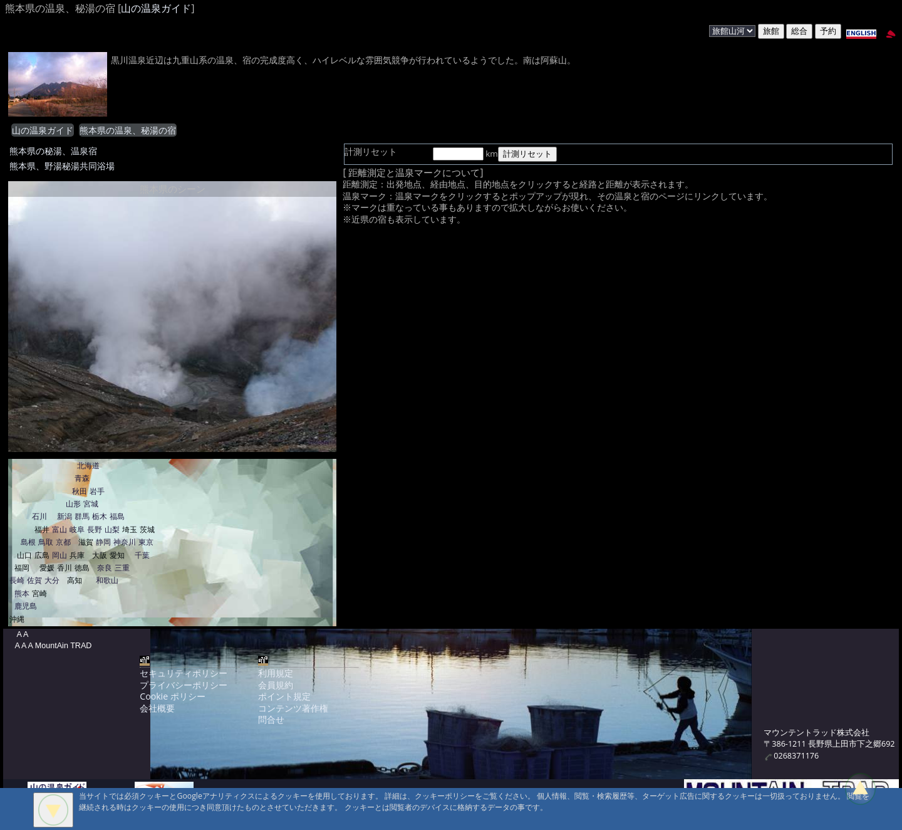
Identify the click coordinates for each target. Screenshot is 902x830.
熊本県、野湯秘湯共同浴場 (62, 166)
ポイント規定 (284, 696)
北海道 (88, 465)
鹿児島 (25, 606)
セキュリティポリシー (183, 673)
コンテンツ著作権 (293, 708)
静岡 (103, 542)
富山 (59, 529)
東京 (145, 542)
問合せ (271, 719)
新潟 (64, 516)
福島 (117, 516)
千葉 (142, 555)
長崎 (16, 580)
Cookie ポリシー (172, 696)
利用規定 (275, 673)
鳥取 (45, 542)
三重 (122, 567)
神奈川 (124, 542)
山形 (73, 503)
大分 (52, 580)
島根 (28, 542)
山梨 (112, 529)
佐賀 (34, 580)
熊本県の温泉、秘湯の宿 (128, 130)
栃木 (99, 516)
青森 (82, 478)
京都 (63, 542)
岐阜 (77, 529)
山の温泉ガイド (156, 8)
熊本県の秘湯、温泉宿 (53, 151)
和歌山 (107, 580)
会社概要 (157, 708)
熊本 (21, 593)
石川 (39, 516)
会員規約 (275, 685)
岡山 (59, 555)
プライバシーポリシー (183, 685)
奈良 (104, 567)
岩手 (97, 491)
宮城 (90, 503)
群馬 (82, 516)
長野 (94, 529)
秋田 (79, 491)
